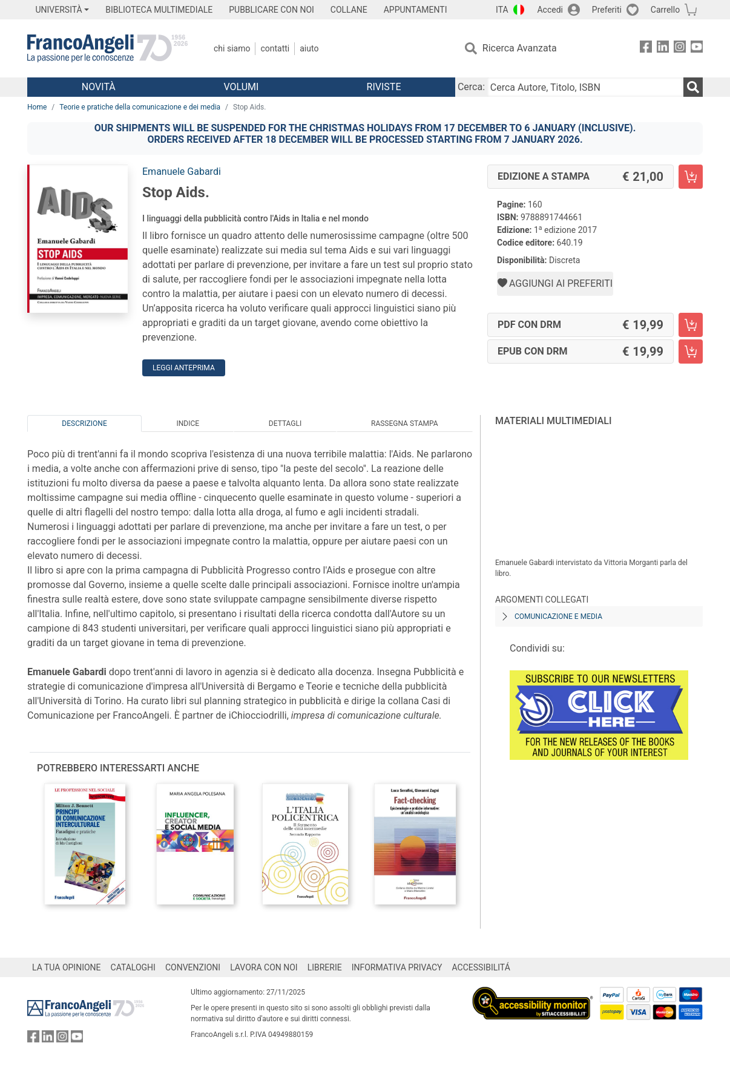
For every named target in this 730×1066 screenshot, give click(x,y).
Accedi (550, 10)
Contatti (274, 48)
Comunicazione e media (558, 616)
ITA (502, 10)
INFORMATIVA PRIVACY (397, 967)
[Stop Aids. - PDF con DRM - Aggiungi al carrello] (691, 325)
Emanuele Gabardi (181, 171)
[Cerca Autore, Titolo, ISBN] (585, 87)
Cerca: (471, 87)
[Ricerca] (693, 87)
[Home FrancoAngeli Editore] (107, 48)
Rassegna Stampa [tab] (404, 423)
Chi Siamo (232, 48)
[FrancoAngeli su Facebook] (646, 49)
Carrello (665, 10)
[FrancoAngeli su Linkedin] (663, 49)
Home (37, 107)
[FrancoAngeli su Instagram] (680, 49)
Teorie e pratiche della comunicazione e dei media (139, 107)
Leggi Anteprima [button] (184, 368)
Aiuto (309, 48)
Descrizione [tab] (84, 423)
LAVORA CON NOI (264, 967)
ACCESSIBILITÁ (481, 967)
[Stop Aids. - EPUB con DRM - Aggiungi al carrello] (691, 351)
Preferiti (607, 10)
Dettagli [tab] (285, 423)
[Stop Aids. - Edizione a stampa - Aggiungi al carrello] (691, 177)
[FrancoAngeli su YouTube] (697, 49)
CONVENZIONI (192, 967)
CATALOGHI (133, 967)
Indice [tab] (187, 423)
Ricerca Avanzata (519, 48)
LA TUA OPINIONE (66, 967)
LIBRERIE (324, 967)
